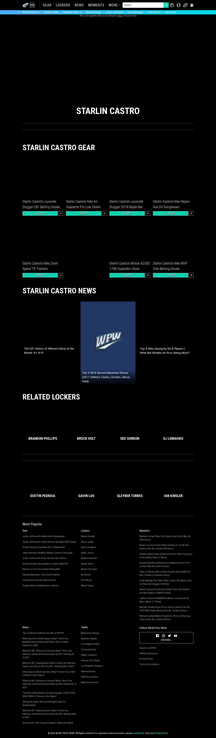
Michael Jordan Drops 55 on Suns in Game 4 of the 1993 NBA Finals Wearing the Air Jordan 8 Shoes (165, 609)
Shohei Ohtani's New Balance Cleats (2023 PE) (45, 563)
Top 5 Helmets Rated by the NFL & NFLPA (43, 633)
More (113, 5)
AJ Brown (86, 574)
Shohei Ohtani (51, 12)
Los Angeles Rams (90, 644)
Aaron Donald (87, 536)
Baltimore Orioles (89, 676)
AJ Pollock (86, 580)
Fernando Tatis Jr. (72, 12)
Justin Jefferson (114, 12)
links (120, 16)
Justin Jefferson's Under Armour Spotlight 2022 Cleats (49, 541)
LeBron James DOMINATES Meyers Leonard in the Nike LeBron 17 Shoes (164, 600)
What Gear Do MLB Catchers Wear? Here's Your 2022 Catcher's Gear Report (48, 674)
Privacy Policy (146, 658)
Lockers (63, 5)
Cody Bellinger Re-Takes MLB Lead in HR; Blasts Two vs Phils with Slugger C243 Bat (166, 582)
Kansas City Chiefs (90, 660)
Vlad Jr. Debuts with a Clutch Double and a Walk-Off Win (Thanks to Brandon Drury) (165, 573)
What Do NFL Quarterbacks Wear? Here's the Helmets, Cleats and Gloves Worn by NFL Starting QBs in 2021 (49, 665)
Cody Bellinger (135, 12)
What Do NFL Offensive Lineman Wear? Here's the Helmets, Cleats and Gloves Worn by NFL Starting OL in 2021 (48, 654)
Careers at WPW (148, 648)
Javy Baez (170, 12)
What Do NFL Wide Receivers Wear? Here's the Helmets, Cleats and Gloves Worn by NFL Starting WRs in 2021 (49, 714)
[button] (192, 5)
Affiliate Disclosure (149, 653)
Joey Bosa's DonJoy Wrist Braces (39, 580)
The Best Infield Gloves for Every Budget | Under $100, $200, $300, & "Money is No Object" (48, 695)
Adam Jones (87, 552)
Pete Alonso (154, 12)
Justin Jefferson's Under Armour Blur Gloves (44, 558)
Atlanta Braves (88, 671)
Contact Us (138, 733)
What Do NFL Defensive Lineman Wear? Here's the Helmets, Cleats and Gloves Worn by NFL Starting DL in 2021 (49, 684)
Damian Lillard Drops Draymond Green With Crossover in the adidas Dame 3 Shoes (166, 556)
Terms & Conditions (149, 664)
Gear (47, 5)
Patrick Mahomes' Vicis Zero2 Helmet (41, 574)
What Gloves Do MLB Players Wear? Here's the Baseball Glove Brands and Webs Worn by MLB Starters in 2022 (45, 642)
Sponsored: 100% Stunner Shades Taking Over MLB (47, 723)
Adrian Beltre (87, 563)
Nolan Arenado (93, 12)
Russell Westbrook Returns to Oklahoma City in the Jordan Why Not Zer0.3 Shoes (165, 564)
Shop (40, 213)
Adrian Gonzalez (89, 569)
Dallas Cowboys (89, 655)
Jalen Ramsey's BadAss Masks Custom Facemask (47, 552)
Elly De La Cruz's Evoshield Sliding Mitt (41, 569)
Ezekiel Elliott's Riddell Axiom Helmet (40, 585)
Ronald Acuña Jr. (31, 12)
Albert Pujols (87, 585)
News (79, 5)
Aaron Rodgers (88, 547)
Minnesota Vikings (90, 633)
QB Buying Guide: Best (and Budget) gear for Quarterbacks (44, 703)
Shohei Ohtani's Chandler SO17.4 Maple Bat (43, 547)
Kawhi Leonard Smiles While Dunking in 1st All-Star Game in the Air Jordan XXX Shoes (164, 547)
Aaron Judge (87, 541)
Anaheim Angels (89, 638)
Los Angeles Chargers (92, 666)
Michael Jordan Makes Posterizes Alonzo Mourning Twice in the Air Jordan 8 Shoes (165, 618)
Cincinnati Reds (88, 649)
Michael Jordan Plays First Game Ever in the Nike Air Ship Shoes (165, 538)
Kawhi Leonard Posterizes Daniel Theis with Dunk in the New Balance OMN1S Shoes (165, 591)
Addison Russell (89, 558)
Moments (96, 5)
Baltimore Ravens (89, 682)
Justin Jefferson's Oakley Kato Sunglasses (43, 536)
